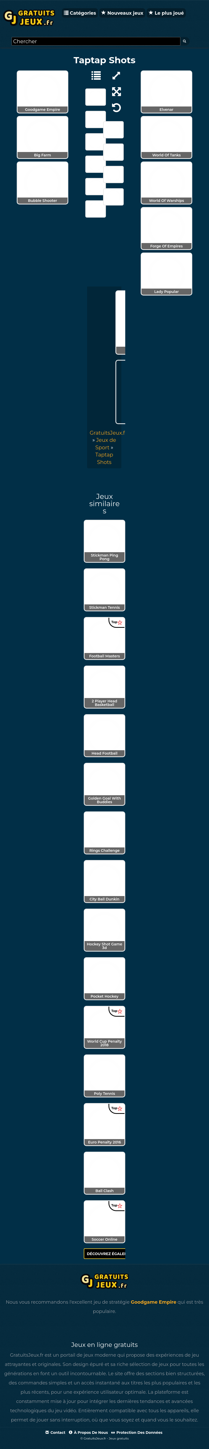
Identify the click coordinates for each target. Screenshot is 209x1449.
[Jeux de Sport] (93, 75)
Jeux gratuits (119, 1438)
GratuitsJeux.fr (108, 433)
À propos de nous (88, 1432)
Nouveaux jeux (122, 13)
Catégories (80, 13)
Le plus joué (166, 13)
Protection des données (136, 1432)
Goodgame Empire (154, 1302)
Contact (55, 1432)
